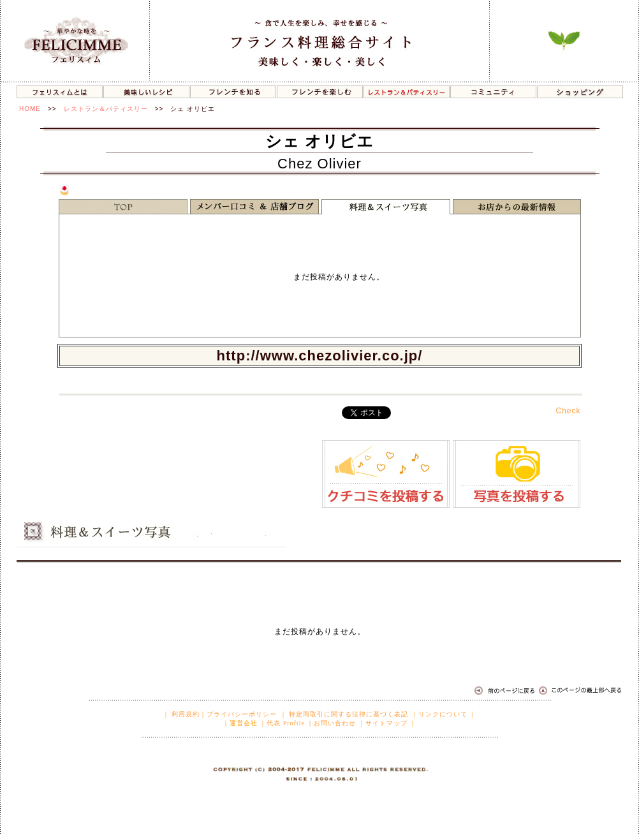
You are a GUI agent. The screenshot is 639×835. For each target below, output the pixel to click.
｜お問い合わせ (331, 723)
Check (567, 410)
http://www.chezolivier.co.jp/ (320, 356)
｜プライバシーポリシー (238, 714)
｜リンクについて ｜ (444, 714)
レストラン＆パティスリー (106, 108)
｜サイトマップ (383, 723)
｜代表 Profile (282, 723)
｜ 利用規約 (181, 714)
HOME (30, 108)
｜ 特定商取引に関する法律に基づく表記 (344, 714)
